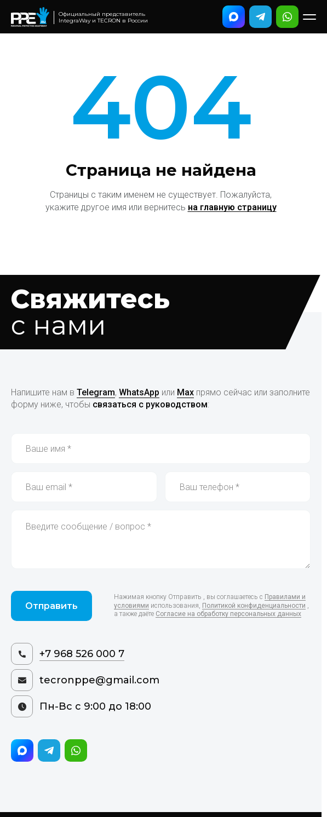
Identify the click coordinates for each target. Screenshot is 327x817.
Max (185, 392)
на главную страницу (232, 207)
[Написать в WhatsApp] (287, 16)
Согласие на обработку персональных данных (228, 614)
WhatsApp (139, 392)
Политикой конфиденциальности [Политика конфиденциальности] (254, 605)
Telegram (96, 392)
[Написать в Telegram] (260, 16)
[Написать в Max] (233, 16)
